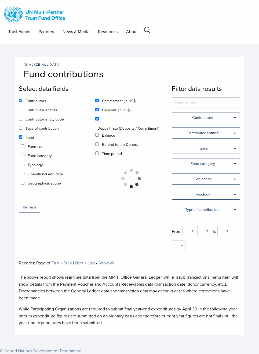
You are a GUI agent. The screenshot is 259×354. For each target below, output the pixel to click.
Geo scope (203, 179)
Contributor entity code (44, 119)
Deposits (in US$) (116, 110)
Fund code (37, 146)
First (56, 263)
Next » (80, 263)
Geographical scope (44, 183)
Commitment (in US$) (119, 101)
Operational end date (45, 174)
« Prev (66, 263)
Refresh (29, 207)
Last (91, 263)
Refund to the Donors (120, 144)
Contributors (35, 101)
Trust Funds (19, 31)
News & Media (76, 31)
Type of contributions (202, 209)
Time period (112, 153)
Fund (29, 137)
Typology (35, 165)
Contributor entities (41, 110)
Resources (108, 31)
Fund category (40, 155)
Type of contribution (42, 128)
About (132, 31)
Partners (46, 31)
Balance (108, 135)
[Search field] (147, 31)
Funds (203, 148)
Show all (106, 263)
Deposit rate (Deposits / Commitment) (128, 128)
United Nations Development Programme (42, 351)
